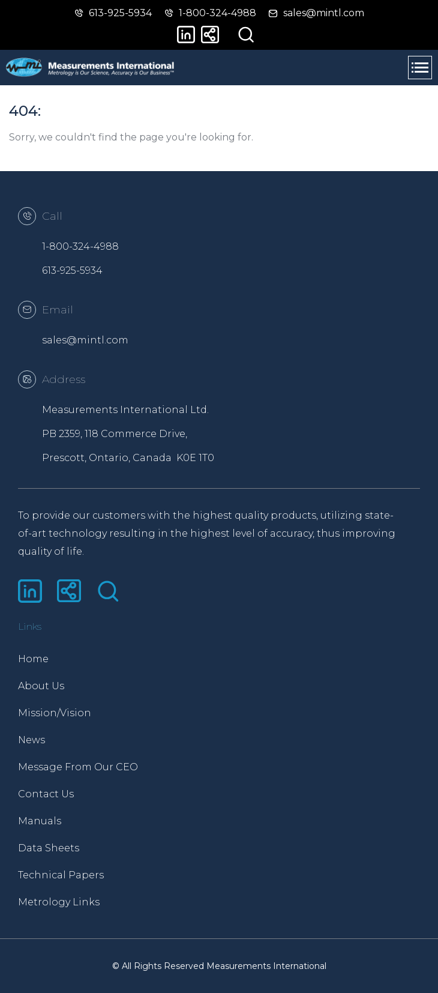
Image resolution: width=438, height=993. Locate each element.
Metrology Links (59, 902)
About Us (41, 686)
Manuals (39, 821)
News (31, 740)
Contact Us (46, 794)
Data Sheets (48, 848)
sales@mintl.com (85, 340)
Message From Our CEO (78, 767)
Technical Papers (61, 875)
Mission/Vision (54, 713)
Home (33, 659)
